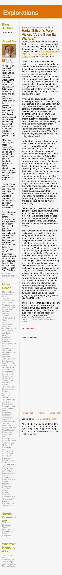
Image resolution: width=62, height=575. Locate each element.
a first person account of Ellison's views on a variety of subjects (41, 54)
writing (24, 321)
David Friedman (9, 61)
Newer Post (27, 413)
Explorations (20, 12)
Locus (52, 319)
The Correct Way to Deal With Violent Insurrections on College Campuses (9, 471)
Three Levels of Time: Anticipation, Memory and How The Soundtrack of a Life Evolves (9, 324)
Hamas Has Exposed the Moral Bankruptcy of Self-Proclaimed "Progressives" (9, 437)
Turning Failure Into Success (8, 360)
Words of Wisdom (6, 334)
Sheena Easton (8, 566)
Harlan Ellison (33, 319)
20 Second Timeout (6, 526)
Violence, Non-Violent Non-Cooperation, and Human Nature (8, 380)
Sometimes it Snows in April (8, 373)
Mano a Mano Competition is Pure (8, 294)
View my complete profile (9, 274)
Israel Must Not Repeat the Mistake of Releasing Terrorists (8, 483)
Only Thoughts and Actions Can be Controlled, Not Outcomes (9, 366)
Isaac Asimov (44, 319)
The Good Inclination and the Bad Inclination (8, 353)
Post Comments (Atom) (46, 419)
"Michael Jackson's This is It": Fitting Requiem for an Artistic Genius (8, 302)
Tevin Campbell (8, 562)
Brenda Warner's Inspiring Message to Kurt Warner (9, 312)
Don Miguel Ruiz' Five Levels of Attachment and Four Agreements (9, 342)
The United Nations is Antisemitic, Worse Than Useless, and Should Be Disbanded (7, 451)
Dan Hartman (8, 559)
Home (41, 413)
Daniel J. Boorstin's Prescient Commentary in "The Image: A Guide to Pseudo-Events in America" (8, 497)
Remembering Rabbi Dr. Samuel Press (8, 462)
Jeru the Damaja (9, 564)
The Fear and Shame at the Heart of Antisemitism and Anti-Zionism (8, 392)
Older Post (55, 413)
